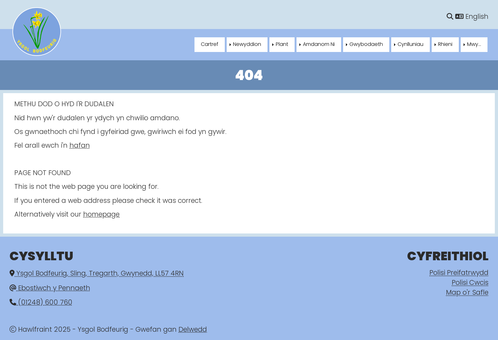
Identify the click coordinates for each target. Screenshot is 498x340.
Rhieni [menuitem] (445, 44)
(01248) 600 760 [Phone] (41, 302)
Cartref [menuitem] (209, 44)
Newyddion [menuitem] (247, 44)
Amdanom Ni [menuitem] (319, 44)
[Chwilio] (450, 17)
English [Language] (471, 17)
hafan (80, 146)
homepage (101, 214)
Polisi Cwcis (470, 283)
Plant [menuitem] (282, 44)
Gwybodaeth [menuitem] (366, 44)
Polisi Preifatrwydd (458, 273)
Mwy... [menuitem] (474, 44)
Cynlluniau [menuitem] (410, 44)
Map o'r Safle (467, 293)
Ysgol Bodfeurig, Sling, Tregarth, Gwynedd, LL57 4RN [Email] (97, 273)
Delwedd (193, 330)
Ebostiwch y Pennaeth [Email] (50, 288)
